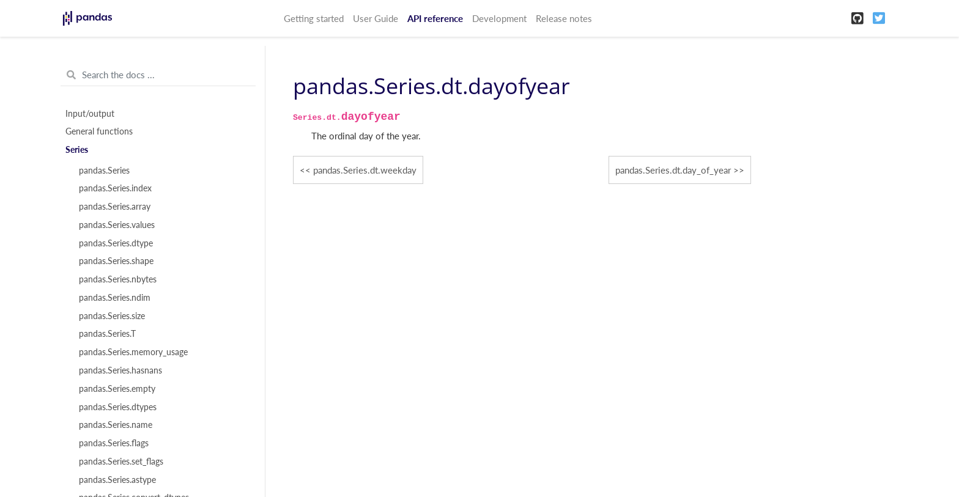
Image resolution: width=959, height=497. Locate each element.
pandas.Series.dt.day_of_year (673, 169)
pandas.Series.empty (117, 389)
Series (76, 150)
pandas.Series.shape (116, 261)
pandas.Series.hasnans (120, 370)
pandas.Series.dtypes (118, 407)
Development (499, 18)
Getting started (314, 18)
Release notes (564, 18)
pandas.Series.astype (117, 480)
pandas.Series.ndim (114, 298)
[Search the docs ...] (158, 75)
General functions (99, 131)
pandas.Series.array (114, 207)
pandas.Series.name (115, 425)
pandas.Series (104, 170)
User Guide (375, 18)
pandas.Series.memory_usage (133, 352)
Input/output (89, 114)
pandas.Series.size (112, 316)
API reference (435, 18)
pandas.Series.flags (114, 443)
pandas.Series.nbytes (118, 279)
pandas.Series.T (107, 334)
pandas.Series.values (117, 225)
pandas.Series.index (115, 188)
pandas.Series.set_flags (121, 461)
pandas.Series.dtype (116, 243)
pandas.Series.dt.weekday (365, 169)
